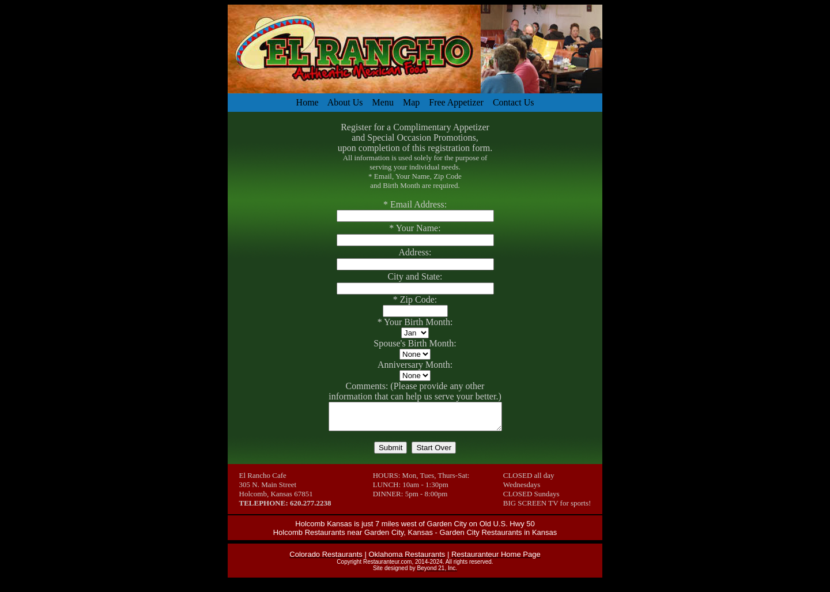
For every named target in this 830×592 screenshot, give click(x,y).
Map (411, 102)
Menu (383, 102)
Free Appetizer (456, 102)
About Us (345, 102)
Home (307, 102)
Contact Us (513, 102)
